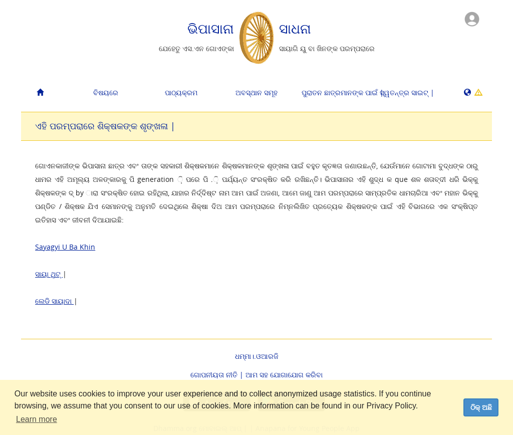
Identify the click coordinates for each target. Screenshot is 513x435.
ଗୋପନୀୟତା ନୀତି (213, 374)
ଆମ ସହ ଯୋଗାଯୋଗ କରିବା (284, 374)
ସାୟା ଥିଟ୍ (49, 274)
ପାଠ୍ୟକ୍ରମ (181, 92)
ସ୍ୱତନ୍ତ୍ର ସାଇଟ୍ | (407, 92)
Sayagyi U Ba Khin (65, 247)
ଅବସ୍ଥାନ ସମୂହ (256, 92)
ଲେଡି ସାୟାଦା (54, 301)
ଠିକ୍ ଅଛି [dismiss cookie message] (481, 407)
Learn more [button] (36, 419)
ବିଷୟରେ (105, 92)
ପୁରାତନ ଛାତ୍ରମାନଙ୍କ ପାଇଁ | (335, 92)
